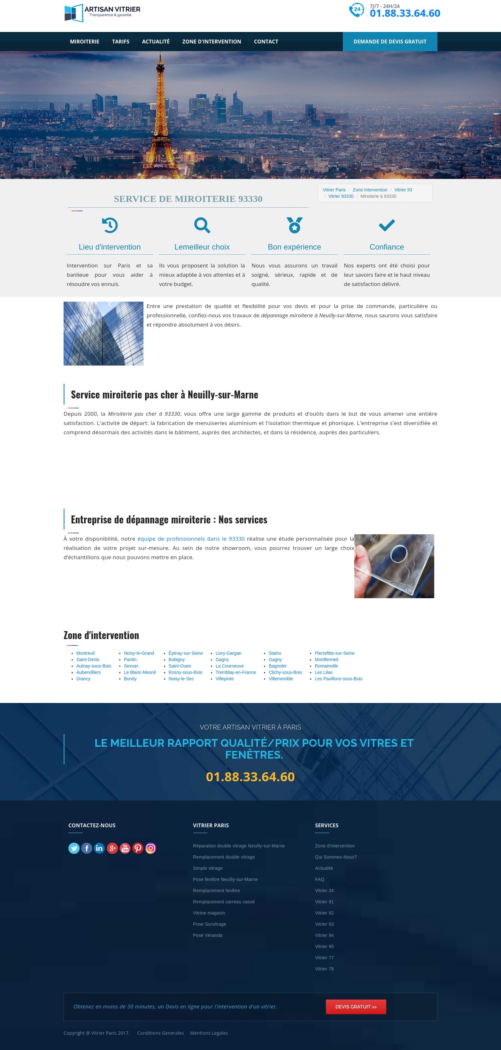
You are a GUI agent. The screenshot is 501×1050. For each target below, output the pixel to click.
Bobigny (177, 659)
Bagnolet (277, 665)
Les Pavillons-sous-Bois (338, 678)
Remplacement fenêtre (216, 890)
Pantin (130, 659)
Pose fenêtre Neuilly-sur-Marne (225, 879)
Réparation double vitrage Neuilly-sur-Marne (239, 845)
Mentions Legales (209, 1033)
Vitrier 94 (324, 935)
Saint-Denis (87, 659)
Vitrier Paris (334, 189)
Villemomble (281, 678)
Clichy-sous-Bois (285, 672)
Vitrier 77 (324, 957)
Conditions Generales (160, 1033)
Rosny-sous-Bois (186, 672)
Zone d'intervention (211, 41)
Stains (275, 653)
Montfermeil (326, 659)
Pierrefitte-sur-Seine (335, 653)
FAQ (319, 879)
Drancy (83, 678)
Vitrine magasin (209, 912)
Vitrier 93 (403, 189)
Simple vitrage (208, 868)
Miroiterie (84, 41)
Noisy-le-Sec (181, 678)
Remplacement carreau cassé (224, 901)
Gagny (222, 659)
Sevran (131, 665)
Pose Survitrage (209, 924)
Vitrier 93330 (341, 196)
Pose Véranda (207, 935)
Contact (266, 41)
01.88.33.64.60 (405, 13)
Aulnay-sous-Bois (93, 665)
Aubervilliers (88, 672)
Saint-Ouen (180, 665)
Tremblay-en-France (236, 672)
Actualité (156, 41)
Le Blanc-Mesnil (140, 672)
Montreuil (85, 653)
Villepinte (225, 678)
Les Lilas (323, 672)
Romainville (326, 665)
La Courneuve (230, 665)
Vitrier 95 (324, 946)
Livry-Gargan (229, 653)
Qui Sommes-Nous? (336, 857)
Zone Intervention (370, 189)
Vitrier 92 (324, 912)
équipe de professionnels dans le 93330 (191, 538)
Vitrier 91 (324, 901)
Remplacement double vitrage (224, 857)
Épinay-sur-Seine (186, 653)
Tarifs (120, 41)
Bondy (130, 678)
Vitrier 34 (324, 890)
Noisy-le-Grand (139, 653)
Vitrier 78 (324, 968)
